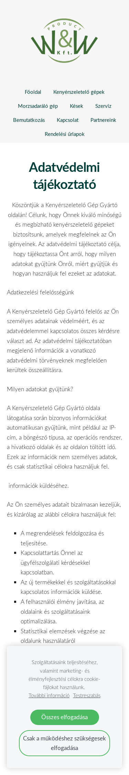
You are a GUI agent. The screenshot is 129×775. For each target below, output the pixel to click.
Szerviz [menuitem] (103, 105)
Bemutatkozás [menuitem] (29, 119)
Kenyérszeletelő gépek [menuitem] (79, 91)
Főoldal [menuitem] (33, 91)
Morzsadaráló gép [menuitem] (38, 105)
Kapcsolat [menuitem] (67, 119)
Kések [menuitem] (76, 105)
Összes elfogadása (64, 717)
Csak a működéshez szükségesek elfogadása (64, 743)
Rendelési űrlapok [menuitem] (65, 133)
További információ (49, 695)
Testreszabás (86, 695)
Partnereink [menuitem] (103, 119)
